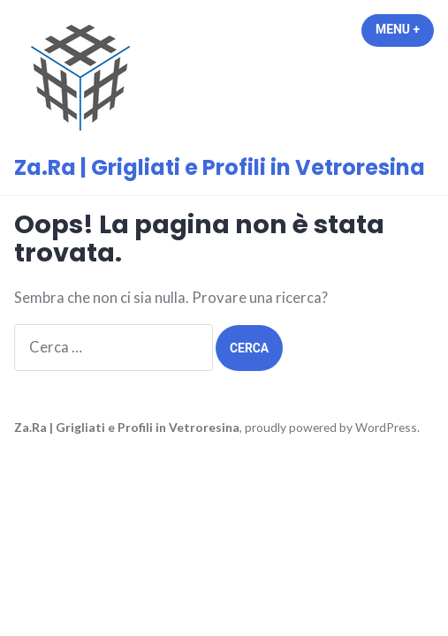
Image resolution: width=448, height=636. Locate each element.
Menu (405, 29)
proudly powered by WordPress (331, 427)
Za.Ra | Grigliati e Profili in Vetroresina (219, 167)
